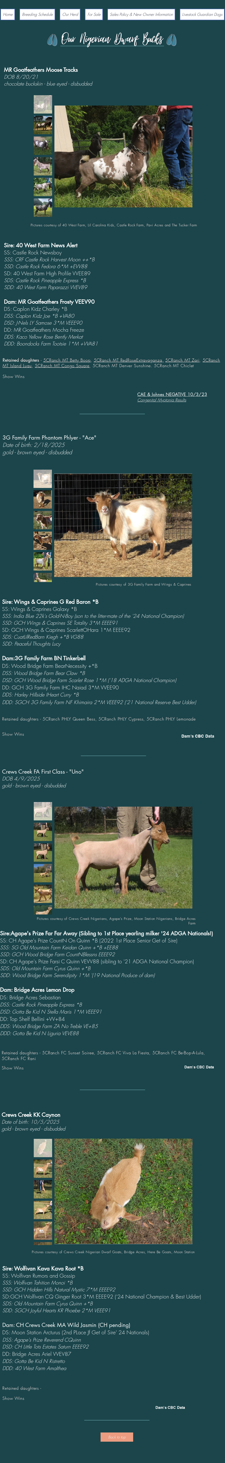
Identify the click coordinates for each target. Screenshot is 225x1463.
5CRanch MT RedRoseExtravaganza (128, 360)
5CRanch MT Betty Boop (66, 360)
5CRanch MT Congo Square (62, 365)
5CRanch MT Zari (182, 360)
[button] (70, 14)
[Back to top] (117, 1437)
